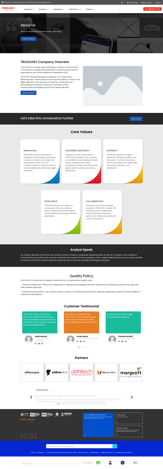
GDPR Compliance (107, 452)
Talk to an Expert (28, 39)
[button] (79, 347)
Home (33, 452)
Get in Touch (136, 119)
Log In (157, 3)
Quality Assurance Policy (124, 452)
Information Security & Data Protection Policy (62, 452)
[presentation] (31, 397)
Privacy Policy (83, 452)
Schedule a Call (152, 9)
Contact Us (41, 452)
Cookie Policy (94, 452)
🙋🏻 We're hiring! (132, 3)
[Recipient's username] (79, 446)
